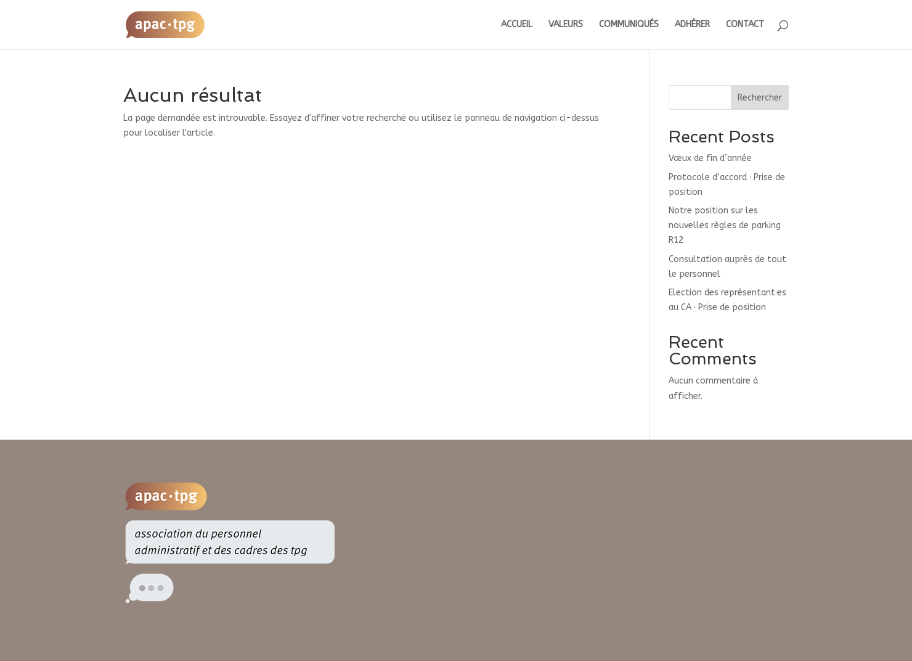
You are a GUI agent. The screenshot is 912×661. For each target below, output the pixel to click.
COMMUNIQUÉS (629, 25)
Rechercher (760, 97)
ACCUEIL (516, 25)
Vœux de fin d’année (710, 158)
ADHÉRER (692, 25)
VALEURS (565, 25)
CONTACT (745, 25)
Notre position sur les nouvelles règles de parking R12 (725, 225)
